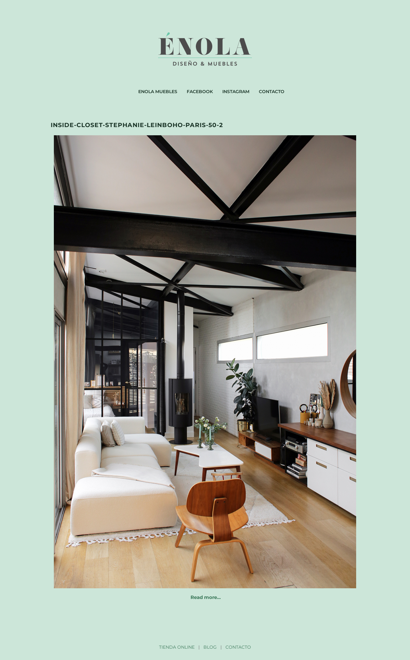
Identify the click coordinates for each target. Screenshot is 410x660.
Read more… (206, 597)
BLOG (210, 647)
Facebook (200, 91)
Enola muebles (157, 91)
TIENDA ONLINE (177, 647)
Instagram (235, 91)
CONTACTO (238, 647)
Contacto (271, 91)
